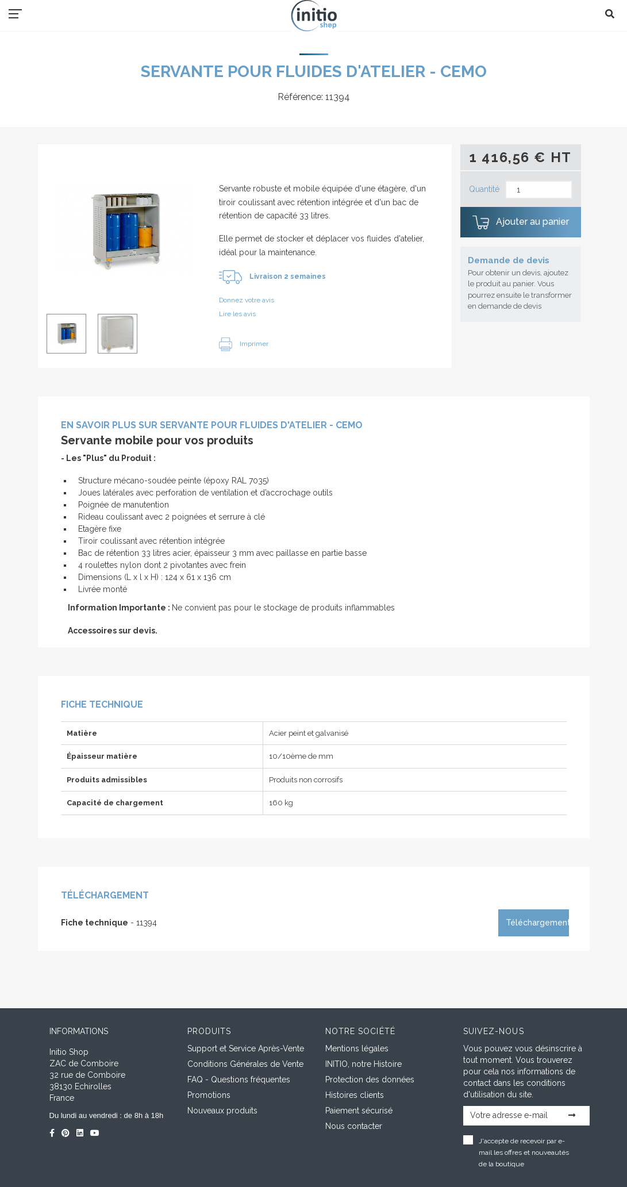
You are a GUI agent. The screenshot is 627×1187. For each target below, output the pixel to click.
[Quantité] (538, 190)
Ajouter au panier (520, 222)
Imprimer (243, 344)
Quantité (484, 189)
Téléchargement (537, 922)
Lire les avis (237, 314)
